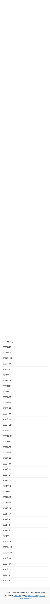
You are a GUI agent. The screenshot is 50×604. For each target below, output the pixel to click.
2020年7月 (7, 569)
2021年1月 (7, 536)
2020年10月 (8, 552)
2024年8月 (7, 363)
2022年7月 (7, 447)
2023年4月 (7, 408)
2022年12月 (8, 424)
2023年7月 (7, 391)
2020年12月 (8, 541)
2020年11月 (8, 547)
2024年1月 (7, 375)
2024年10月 (8, 358)
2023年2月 (7, 419)
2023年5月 (7, 402)
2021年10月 (8, 486)
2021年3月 (7, 525)
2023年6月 (7, 397)
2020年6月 (7, 575)
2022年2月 (7, 469)
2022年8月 (7, 441)
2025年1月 (7, 352)
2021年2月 (7, 530)
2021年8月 (7, 497)
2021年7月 (7, 502)
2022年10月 (8, 436)
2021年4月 (7, 519)
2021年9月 (7, 491)
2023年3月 (7, 413)
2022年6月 (7, 452)
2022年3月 (7, 463)
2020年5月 (7, 580)
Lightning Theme (31, 595)
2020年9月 (7, 558)
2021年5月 (7, 513)
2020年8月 (7, 563)
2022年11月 (8, 430)
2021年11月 (8, 480)
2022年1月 (7, 474)
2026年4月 (7, 347)
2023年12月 (8, 380)
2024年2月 (7, 369)
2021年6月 (7, 508)
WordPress (17, 595)
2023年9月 (7, 386)
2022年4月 (7, 458)
